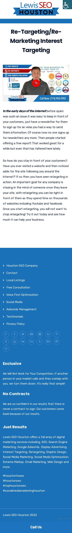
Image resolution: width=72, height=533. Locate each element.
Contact (11, 273)
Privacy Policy (15, 324)
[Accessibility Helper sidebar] (67, 4)
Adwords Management (21, 309)
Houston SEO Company (22, 265)
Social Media (14, 302)
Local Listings (15, 280)
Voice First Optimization (22, 294)
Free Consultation (18, 287)
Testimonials (14, 316)
